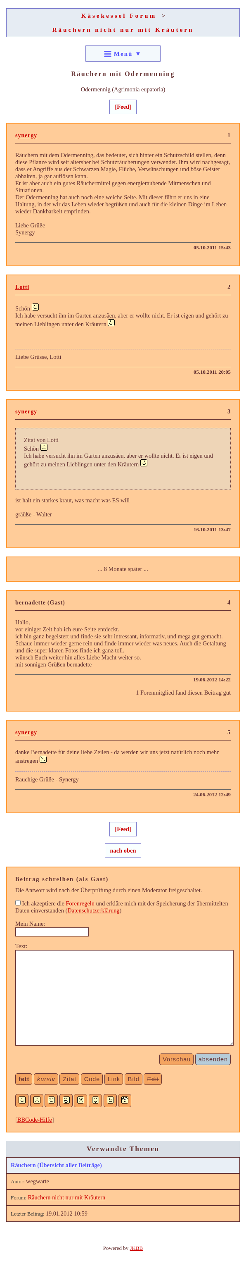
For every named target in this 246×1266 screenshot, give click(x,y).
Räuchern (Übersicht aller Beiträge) (56, 1165)
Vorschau (177, 1059)
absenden (213, 1059)
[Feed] (123, 106)
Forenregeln (80, 903)
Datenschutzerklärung (93, 910)
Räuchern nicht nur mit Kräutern (123, 29)
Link (114, 1079)
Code (92, 1079)
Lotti (22, 287)
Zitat (69, 1079)
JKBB (136, 1248)
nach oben (123, 850)
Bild (134, 1079)
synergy (26, 135)
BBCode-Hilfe (34, 1119)
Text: (21, 946)
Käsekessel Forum (119, 15)
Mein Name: (30, 923)
